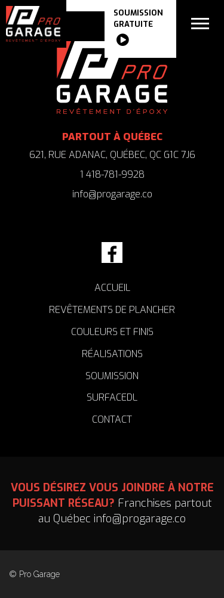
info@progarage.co (112, 194)
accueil (112, 287)
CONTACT (112, 419)
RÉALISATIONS (112, 354)
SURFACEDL (112, 397)
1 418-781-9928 (112, 174)
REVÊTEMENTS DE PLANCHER (112, 309)
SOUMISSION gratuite (138, 29)
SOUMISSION (112, 376)
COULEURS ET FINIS (112, 332)
